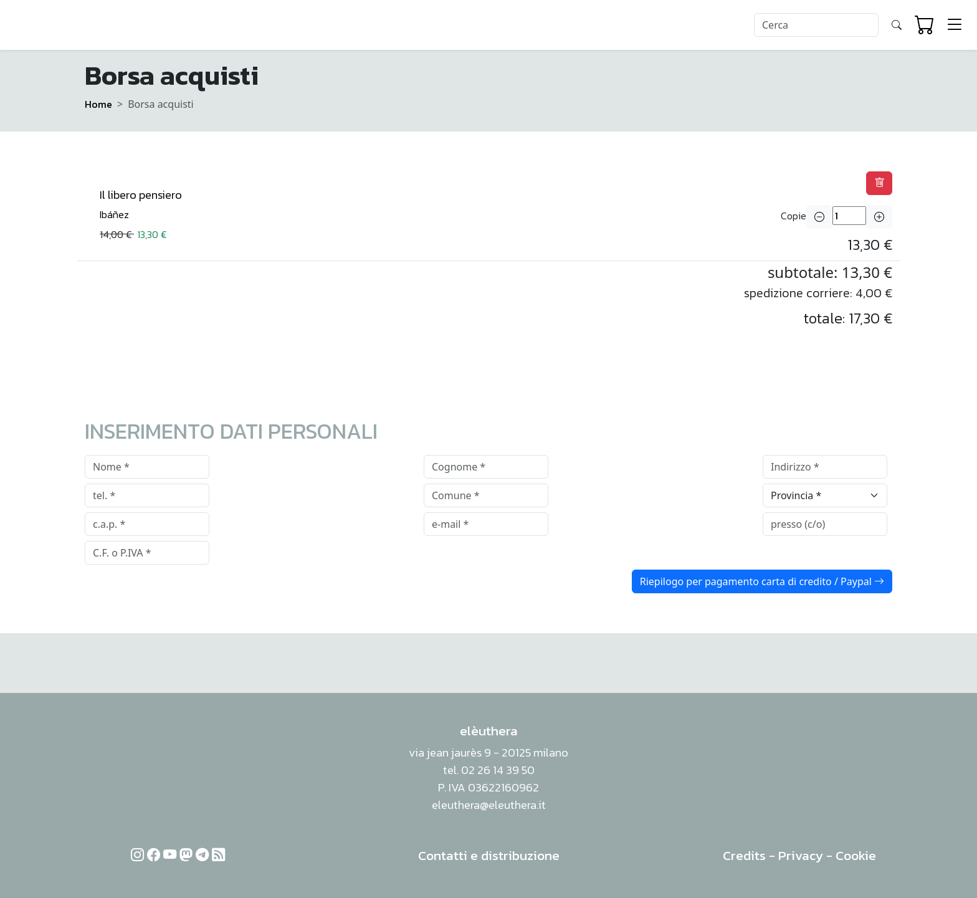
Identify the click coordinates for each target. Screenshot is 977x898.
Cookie (856, 855)
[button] (879, 183)
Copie (793, 215)
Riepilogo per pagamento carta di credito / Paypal (762, 581)
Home (98, 104)
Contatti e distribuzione (489, 855)
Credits (744, 855)
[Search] (816, 25)
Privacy (800, 855)
